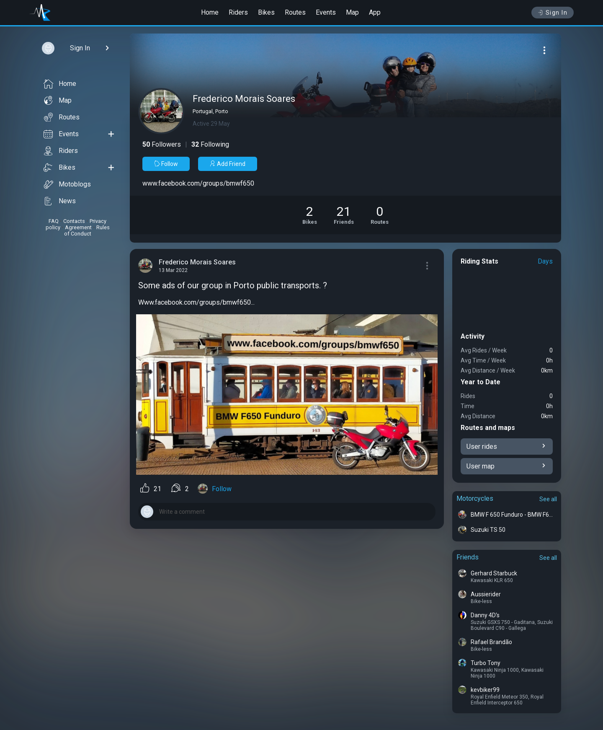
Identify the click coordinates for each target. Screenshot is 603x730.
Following (210, 144)
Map (352, 12)
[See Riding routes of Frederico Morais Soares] (379, 215)
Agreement (78, 227)
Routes (295, 12)
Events (326, 12)
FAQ (54, 221)
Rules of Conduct (87, 230)
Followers (161, 144)
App (375, 12)
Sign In (552, 12)
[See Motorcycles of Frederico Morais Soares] (309, 215)
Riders (238, 12)
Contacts (74, 221)
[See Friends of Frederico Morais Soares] (343, 215)
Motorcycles (474, 498)
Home (210, 12)
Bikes (266, 12)
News (60, 201)
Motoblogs (67, 184)
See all (548, 499)
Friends (467, 557)
